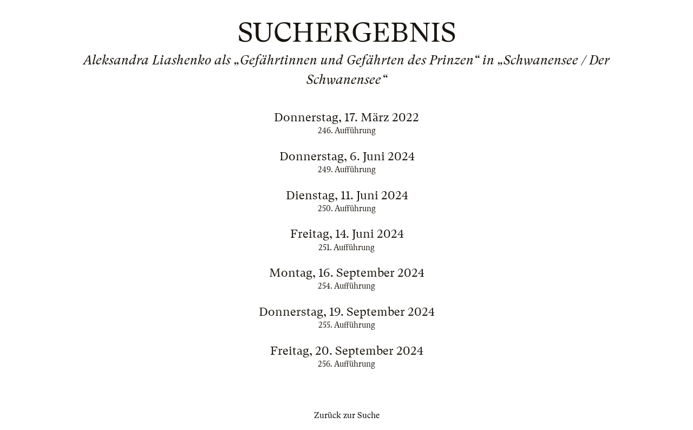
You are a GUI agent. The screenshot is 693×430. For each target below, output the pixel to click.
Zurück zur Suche (347, 415)
